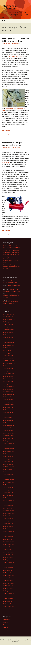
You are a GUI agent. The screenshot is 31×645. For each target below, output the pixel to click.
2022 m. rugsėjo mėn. (8, 350)
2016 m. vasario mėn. (8, 536)
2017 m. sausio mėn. (8, 508)
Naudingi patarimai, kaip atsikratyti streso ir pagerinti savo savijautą (11, 266)
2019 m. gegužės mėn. (8, 441)
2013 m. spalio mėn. (8, 609)
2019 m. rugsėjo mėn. (8, 433)
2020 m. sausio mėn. (8, 422)
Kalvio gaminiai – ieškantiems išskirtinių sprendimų (15, 40)
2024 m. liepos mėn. (8, 322)
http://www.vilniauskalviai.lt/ (15, 56)
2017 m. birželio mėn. (8, 495)
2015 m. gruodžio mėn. (8, 541)
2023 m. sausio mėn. (8, 340)
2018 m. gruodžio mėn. (8, 448)
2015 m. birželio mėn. (8, 557)
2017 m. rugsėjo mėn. (8, 487)
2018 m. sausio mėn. (8, 477)
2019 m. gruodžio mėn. (8, 425)
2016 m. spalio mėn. (8, 516)
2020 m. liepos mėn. (8, 407)
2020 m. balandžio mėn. (9, 415)
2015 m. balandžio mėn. (9, 562)
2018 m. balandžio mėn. (9, 469)
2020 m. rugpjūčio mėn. (8, 404)
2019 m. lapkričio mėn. (8, 428)
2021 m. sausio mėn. (8, 391)
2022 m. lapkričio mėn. (8, 345)
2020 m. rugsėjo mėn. (8, 402)
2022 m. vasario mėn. (8, 368)
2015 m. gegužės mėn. (8, 560)
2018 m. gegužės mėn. (8, 466)
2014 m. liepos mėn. (8, 585)
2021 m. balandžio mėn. (9, 386)
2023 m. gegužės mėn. (8, 335)
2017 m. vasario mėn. (8, 505)
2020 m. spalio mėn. (8, 399)
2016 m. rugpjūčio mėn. (8, 521)
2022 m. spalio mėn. (8, 347)
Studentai (5, 627)
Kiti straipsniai (16, 43)
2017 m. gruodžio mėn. (8, 479)
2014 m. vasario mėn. (8, 598)
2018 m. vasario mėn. (8, 474)
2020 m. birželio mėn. (8, 410)
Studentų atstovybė (8, 630)
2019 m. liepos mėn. (8, 438)
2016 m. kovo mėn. (7, 534)
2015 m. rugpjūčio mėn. (8, 552)
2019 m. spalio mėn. (8, 430)
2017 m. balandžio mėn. (9, 500)
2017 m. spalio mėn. (8, 485)
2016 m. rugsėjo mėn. (8, 518)
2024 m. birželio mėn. (8, 324)
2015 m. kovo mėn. (7, 565)
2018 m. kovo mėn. (7, 472)
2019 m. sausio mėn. (8, 446)
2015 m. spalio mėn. (8, 547)
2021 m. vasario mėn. (8, 389)
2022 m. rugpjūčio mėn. (8, 353)
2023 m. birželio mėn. (8, 332)
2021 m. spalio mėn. (8, 376)
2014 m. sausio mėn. (8, 601)
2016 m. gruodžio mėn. (8, 510)
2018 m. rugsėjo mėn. (8, 456)
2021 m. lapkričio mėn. (8, 373)
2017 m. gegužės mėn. (8, 497)
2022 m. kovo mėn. (7, 366)
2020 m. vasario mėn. (8, 420)
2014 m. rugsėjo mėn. (8, 580)
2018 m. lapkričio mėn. (8, 451)
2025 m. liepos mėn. (8, 316)
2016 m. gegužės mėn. (8, 529)
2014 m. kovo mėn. (7, 596)
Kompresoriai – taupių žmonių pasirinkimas (12, 144)
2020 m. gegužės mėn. (8, 412)
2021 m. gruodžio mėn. (8, 371)
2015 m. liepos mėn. (8, 554)
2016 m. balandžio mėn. (9, 531)
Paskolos (5, 622)
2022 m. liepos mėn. (8, 355)
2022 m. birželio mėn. (8, 358)
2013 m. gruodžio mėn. (8, 604)
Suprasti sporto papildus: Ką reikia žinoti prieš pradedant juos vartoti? (10, 301)
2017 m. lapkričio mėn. (8, 482)
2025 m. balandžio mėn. (9, 319)
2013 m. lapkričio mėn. (8, 606)
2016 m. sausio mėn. (8, 539)
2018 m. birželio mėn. (8, 464)
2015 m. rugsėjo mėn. (8, 549)
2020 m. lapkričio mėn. (8, 397)
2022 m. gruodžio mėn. (8, 342)
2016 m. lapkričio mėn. (8, 513)
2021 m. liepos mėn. (8, 381)
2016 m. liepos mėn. (8, 523)
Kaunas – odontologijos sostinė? (11, 250)
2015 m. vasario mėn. (8, 567)
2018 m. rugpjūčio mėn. (8, 459)
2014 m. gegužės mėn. (8, 591)
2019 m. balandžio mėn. (9, 443)
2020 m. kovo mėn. (7, 417)
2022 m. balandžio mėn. (9, 363)
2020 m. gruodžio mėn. (8, 394)
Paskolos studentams (8, 625)
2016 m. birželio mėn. (8, 526)
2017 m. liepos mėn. (8, 492)
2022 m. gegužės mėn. (8, 360)
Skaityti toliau (6, 130)
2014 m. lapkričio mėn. (8, 575)
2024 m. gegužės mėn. (8, 327)
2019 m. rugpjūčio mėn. (8, 435)
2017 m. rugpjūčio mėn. (8, 490)
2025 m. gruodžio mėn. (8, 314)
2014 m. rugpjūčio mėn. (8, 583)
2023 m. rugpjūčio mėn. (8, 329)
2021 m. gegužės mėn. (8, 384)
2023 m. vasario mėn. (8, 337)
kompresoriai (5, 162)
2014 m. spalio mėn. (8, 578)
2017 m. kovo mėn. (7, 503)
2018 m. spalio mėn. (8, 454)
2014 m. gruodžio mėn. (8, 572)
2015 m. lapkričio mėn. (8, 544)
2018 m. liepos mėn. (8, 461)
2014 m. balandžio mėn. (9, 593)
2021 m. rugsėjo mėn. (8, 378)
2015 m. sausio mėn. (8, 570)
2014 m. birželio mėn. (8, 588)
